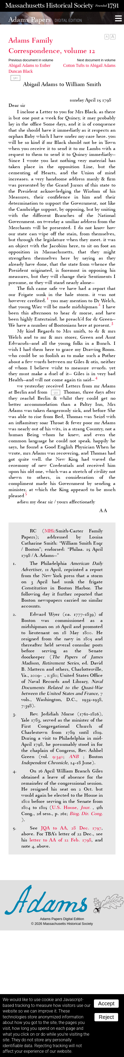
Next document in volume (96, 60)
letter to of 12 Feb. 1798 (60, 840)
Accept (106, 1003)
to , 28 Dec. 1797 (71, 828)
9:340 (57, 756)
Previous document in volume (31, 60)
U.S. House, (72, 807)
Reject (106, 1017)
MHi (49, 531)
